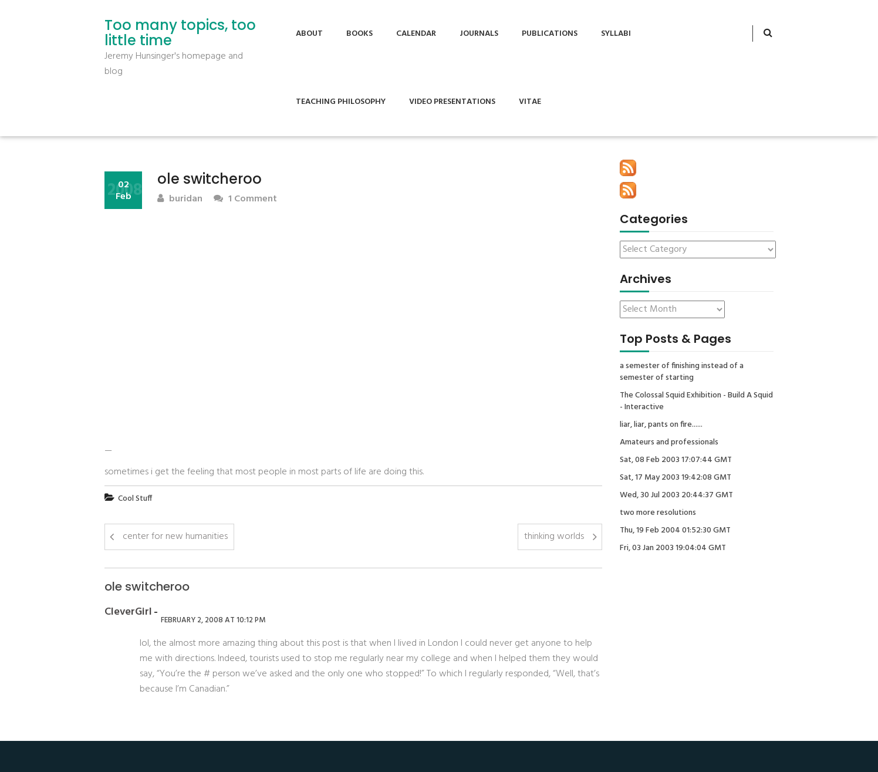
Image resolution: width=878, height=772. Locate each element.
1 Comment (245, 199)
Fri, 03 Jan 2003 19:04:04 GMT (673, 548)
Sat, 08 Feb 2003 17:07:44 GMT (676, 460)
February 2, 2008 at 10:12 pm (213, 620)
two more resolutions (658, 513)
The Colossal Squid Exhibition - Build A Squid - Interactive (696, 401)
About (309, 34)
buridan (179, 199)
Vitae (530, 102)
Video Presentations (452, 102)
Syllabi (616, 34)
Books (359, 34)
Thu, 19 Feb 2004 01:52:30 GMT (675, 531)
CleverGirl (128, 612)
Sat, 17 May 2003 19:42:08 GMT (675, 478)
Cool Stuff (135, 498)
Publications (550, 34)
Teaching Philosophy (341, 102)
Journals (479, 34)
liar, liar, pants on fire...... (661, 425)
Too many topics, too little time (180, 33)
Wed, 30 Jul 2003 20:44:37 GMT (676, 495)
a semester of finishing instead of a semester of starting (682, 372)
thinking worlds (554, 536)
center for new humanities (175, 536)
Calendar (416, 34)
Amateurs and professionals (669, 443)
